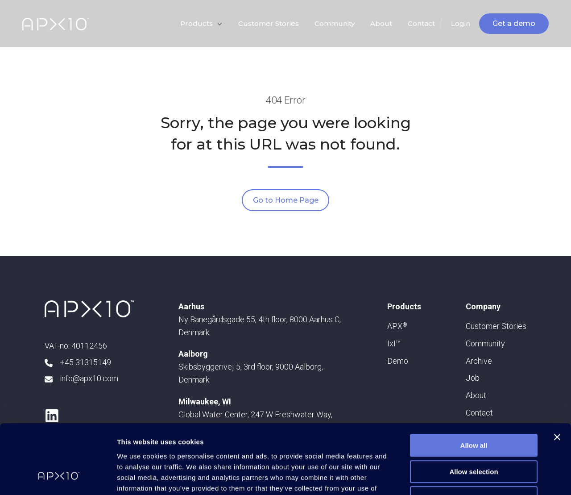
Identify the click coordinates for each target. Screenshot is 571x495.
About (381, 23)
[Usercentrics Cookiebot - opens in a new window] (58, 477)
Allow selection (473, 412)
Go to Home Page (286, 200)
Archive (479, 361)
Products (196, 23)
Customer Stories (268, 23)
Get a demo (513, 23)
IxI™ (394, 343)
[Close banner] (557, 377)
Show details (468, 477)
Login (460, 23)
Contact (421, 23)
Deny (474, 438)
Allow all (474, 386)
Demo (397, 361)
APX (397, 326)
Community (334, 23)
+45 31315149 (85, 362)
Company (483, 306)
